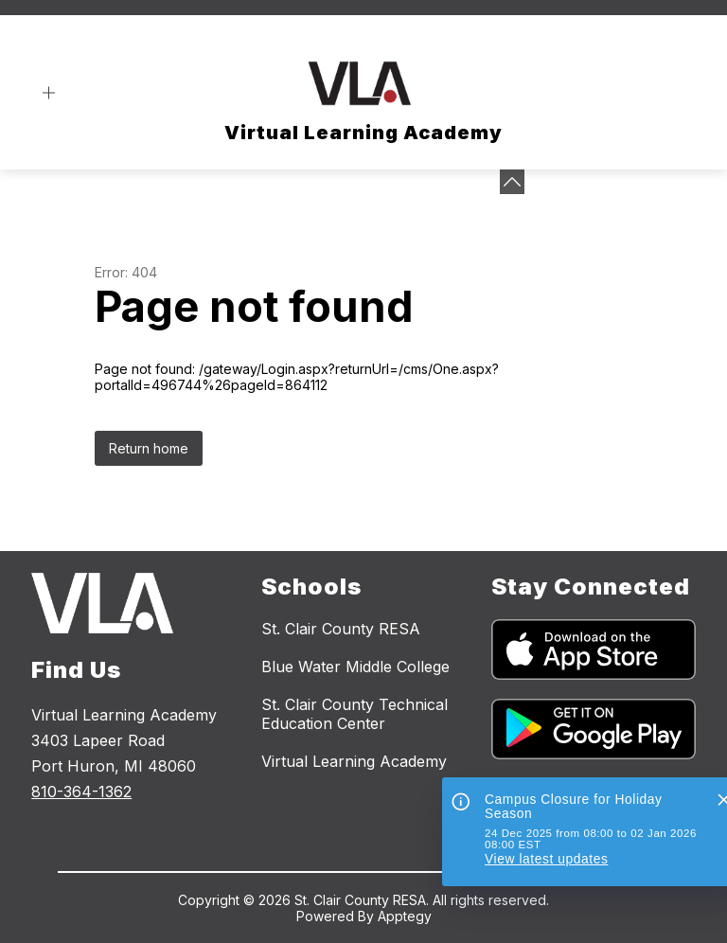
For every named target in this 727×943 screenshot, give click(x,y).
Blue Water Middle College (355, 666)
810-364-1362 (81, 791)
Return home (148, 448)
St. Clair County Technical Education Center (354, 714)
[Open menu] (49, 93)
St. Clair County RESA (340, 628)
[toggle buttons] (512, 181)
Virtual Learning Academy (354, 761)
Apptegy (405, 916)
